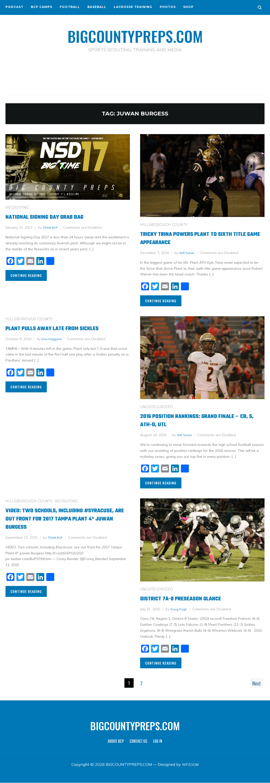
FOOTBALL (70, 7)
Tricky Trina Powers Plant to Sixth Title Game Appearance (196, 238)
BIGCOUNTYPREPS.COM (135, 35)
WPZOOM (190, 764)
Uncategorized (156, 407)
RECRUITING (17, 207)
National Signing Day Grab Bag (52, 216)
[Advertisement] (135, 75)
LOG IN (157, 741)
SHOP (188, 7)
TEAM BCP (51, 227)
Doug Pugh (179, 609)
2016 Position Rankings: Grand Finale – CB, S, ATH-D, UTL (200, 420)
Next (254, 683)
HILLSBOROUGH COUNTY (163, 224)
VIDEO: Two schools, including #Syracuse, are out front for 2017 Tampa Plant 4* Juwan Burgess (59, 518)
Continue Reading (26, 275)
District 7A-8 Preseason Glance (189, 598)
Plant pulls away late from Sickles (62, 328)
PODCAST (14, 7)
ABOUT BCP (116, 741)
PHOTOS (168, 7)
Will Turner (188, 253)
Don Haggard (53, 339)
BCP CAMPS (41, 7)
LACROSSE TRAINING (133, 7)
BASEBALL (96, 7)
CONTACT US (138, 741)
